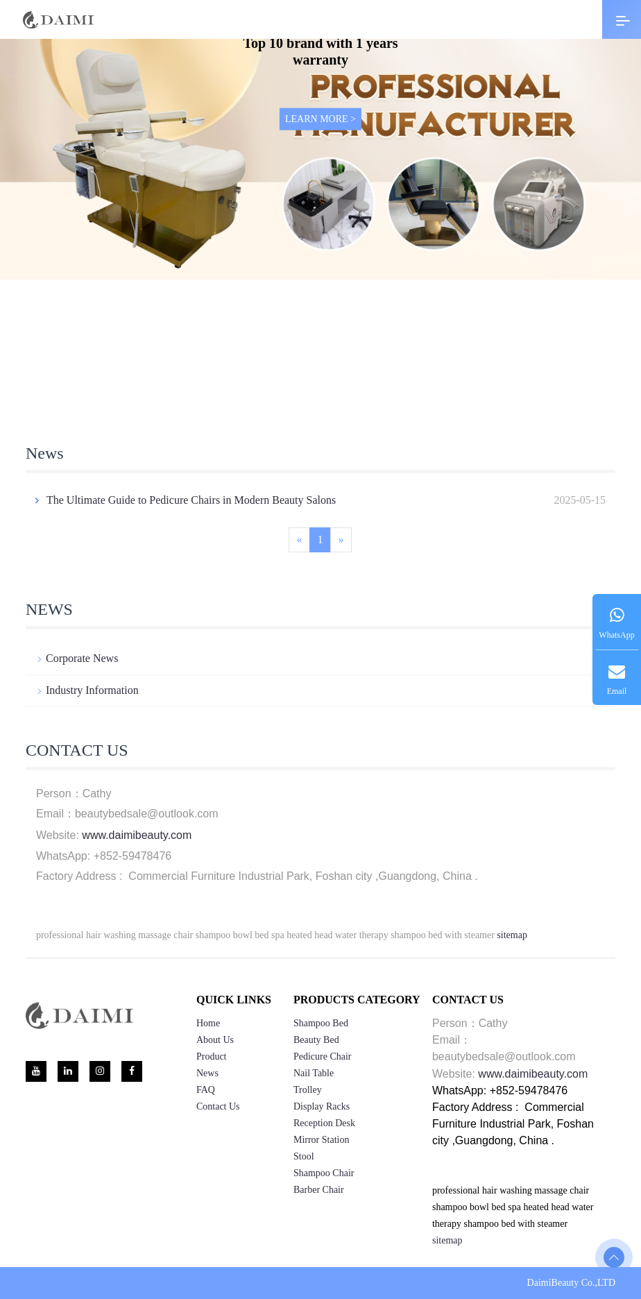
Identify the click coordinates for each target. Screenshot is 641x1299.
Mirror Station (321, 1140)
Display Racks (321, 1106)
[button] (201, 384)
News (207, 1073)
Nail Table (313, 1073)
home (208, 1023)
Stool (303, 1156)
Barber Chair (318, 1190)
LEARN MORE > (320, 119)
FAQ (205, 1090)
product (211, 1056)
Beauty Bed (316, 1040)
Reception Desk (324, 1123)
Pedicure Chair (322, 1056)
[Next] (341, 539)
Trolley (307, 1090)
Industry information (87, 690)
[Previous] (299, 539)
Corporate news (77, 658)
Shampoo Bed (320, 1023)
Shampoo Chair (323, 1173)
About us (215, 1040)
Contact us (218, 1106)
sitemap (512, 935)
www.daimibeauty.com (136, 835)
